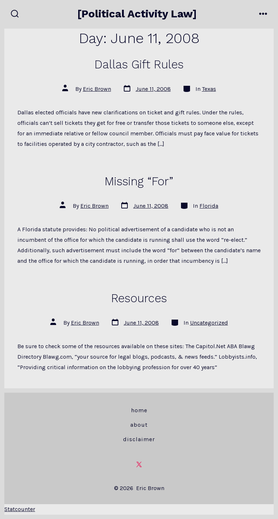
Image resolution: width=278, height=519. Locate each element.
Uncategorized (209, 322)
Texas (209, 88)
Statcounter (19, 509)
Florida (208, 205)
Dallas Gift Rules (139, 64)
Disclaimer (139, 439)
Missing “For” (139, 181)
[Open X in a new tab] (139, 464)
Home (139, 410)
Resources (139, 298)
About (139, 424)
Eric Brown (97, 88)
